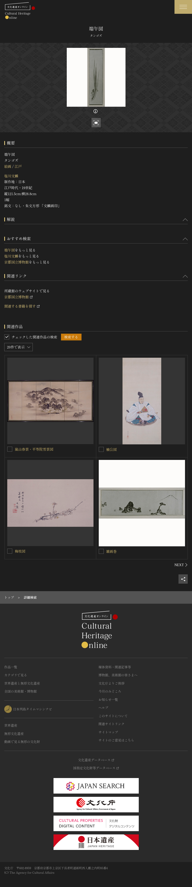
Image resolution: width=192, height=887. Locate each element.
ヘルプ (103, 707)
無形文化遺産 (14, 733)
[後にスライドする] (181, 565)
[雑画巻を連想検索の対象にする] (101, 551)
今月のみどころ (109, 691)
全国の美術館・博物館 (20, 691)
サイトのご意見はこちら (116, 740)
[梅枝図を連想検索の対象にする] (9, 551)
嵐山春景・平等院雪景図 (34, 449)
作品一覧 (10, 667)
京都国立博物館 (16, 262)
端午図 (9, 249)
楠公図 (111, 449)
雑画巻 (111, 551)
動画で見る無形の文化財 (22, 741)
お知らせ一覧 (108, 699)
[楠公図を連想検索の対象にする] (101, 449)
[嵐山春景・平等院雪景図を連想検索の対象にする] (9, 449)
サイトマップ (108, 732)
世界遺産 (10, 725)
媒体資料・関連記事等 (114, 667)
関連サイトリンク (111, 723)
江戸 (18, 166)
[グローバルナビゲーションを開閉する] (183, 7)
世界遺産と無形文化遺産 (22, 683)
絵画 (7, 166)
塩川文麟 (11, 175)
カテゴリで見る (15, 675)
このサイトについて (113, 715)
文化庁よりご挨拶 (111, 683)
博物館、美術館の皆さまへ (118, 675)
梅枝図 (20, 551)
